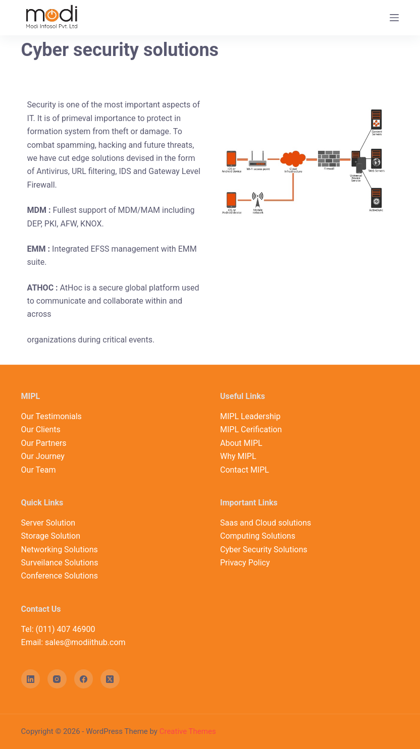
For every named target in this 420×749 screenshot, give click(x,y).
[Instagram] (57, 678)
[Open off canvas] (394, 17)
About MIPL (241, 443)
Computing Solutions (257, 536)
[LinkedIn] (30, 678)
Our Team (38, 470)
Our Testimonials (51, 416)
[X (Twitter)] (110, 678)
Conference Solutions (59, 576)
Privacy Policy (245, 562)
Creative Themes (188, 731)
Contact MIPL (244, 470)
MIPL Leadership (250, 416)
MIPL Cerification (251, 429)
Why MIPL (238, 456)
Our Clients (41, 429)
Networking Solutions (59, 549)
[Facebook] (83, 678)
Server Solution (48, 523)
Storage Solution (50, 536)
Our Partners (44, 443)
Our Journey (43, 456)
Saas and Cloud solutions (265, 523)
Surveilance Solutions (59, 562)
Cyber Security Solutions (263, 549)
